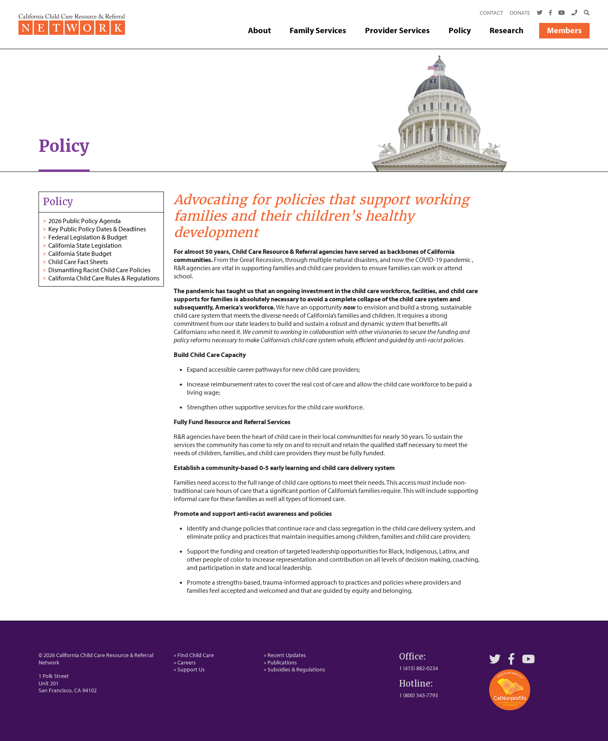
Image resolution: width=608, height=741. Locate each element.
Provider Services (397, 30)
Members (564, 30)
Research (507, 30)
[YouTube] (528, 659)
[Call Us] (574, 13)
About (259, 30)
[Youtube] (561, 13)
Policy (460, 30)
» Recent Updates (285, 655)
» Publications (280, 662)
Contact (491, 12)
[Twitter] (539, 13)
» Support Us (189, 669)
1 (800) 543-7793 (418, 695)
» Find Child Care (194, 655)
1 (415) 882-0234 (418, 668)
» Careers (185, 662)
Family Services (318, 30)
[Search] (585, 13)
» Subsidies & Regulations (294, 669)
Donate (520, 12)
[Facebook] (550, 13)
